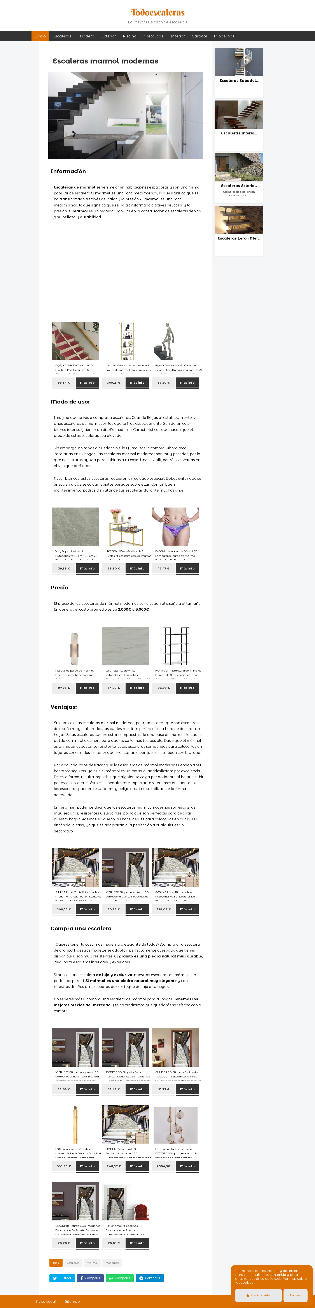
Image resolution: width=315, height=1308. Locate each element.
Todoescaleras (158, 12)
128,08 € (164, 909)
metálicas (153, 36)
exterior (109, 36)
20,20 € (64, 1243)
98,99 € (164, 687)
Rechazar (296, 1295)
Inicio (40, 36)
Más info (87, 382)
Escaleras (62, 36)
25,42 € (114, 1089)
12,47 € (164, 568)
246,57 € (114, 1166)
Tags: (56, 1262)
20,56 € (114, 909)
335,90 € (64, 1166)
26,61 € (114, 1243)
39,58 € (64, 568)
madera (86, 36)
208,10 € (64, 909)
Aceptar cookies (259, 1295)
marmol (92, 1262)
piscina (130, 36)
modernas (224, 36)
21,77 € (164, 1089)
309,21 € (114, 382)
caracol (199, 36)
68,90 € (113, 568)
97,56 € (64, 687)
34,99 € (114, 687)
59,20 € (164, 382)
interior (177, 36)
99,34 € (64, 382)
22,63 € (64, 1089)
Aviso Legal (46, 1301)
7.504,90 (163, 1166)
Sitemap (72, 1301)
